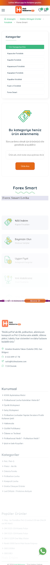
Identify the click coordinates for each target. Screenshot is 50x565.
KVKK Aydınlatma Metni (13, 417)
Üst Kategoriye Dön (16, 47)
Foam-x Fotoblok (14, 86)
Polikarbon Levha (10, 492)
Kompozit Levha (10, 497)
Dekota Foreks (9, 487)
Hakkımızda (8, 445)
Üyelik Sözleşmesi (11, 427)
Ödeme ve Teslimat (11, 455)
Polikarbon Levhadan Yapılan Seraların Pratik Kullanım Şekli (23, 439)
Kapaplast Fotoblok (15, 73)
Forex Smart (12, 92)
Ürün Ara (25, 166)
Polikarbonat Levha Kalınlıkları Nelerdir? (21, 422)
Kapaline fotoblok (14, 79)
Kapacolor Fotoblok (15, 53)
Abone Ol (35, 300)
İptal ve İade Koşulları (12, 465)
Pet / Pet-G (8, 477)
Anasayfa (9, 19)
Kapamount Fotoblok (16, 66)
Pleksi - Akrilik (9, 482)
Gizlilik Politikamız (11, 450)
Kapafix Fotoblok (14, 60)
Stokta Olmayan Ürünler (30, 19)
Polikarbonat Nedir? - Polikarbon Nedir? (20, 460)
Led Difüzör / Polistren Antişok (17, 506)
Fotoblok (8, 22)
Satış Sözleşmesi (10, 432)
